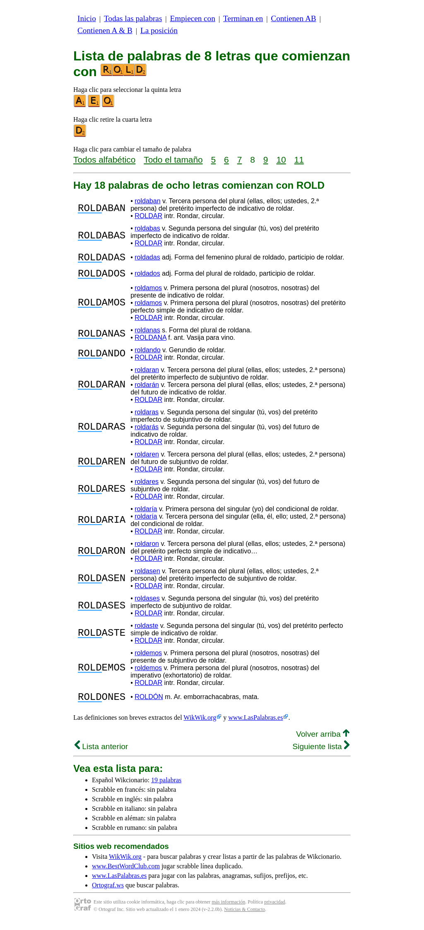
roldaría (146, 513)
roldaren (147, 459)
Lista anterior (101, 754)
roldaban (147, 200)
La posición (159, 30)
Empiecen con (192, 18)
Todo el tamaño (173, 159)
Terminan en (243, 18)
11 (299, 159)
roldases (147, 603)
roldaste (146, 630)
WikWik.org (199, 724)
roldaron (147, 548)
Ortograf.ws (108, 892)
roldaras (147, 417)
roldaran (147, 374)
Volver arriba (322, 741)
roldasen (147, 575)
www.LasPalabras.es (255, 724)
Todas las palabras (133, 18)
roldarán (147, 389)
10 (281, 159)
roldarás (147, 431)
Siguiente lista (320, 754)
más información (228, 909)
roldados (147, 277)
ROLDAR (148, 215)
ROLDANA (150, 342)
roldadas (147, 258)
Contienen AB (293, 18)
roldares (147, 486)
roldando (147, 354)
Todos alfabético (104, 159)
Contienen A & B (104, 30)
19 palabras (166, 787)
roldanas (147, 335)
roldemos (148, 657)
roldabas (147, 228)
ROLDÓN (149, 703)
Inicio (86, 18)
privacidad (274, 909)
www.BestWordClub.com (126, 873)
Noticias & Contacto (244, 917)
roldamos (148, 292)
